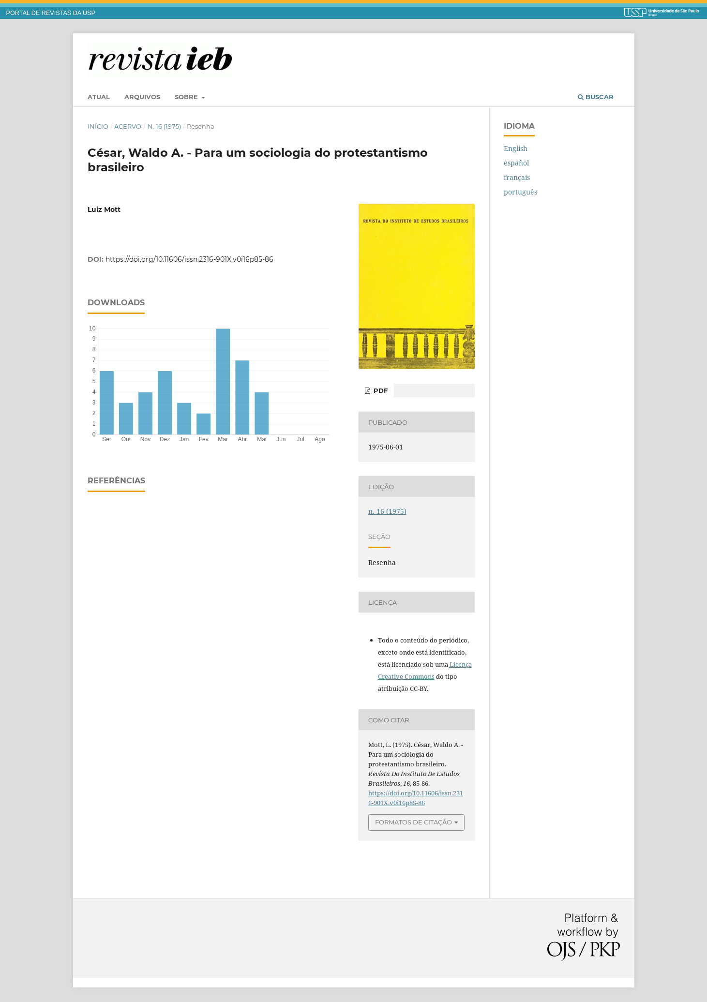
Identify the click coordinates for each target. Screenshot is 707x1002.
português (520, 191)
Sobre (187, 97)
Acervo (127, 126)
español (516, 162)
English (515, 148)
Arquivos (142, 97)
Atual (99, 97)
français (517, 177)
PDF (380, 390)
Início (98, 126)
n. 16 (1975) (164, 126)
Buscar (596, 97)
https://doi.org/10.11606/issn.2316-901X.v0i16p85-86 (189, 259)
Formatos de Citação (413, 822)
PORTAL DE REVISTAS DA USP (50, 13)
